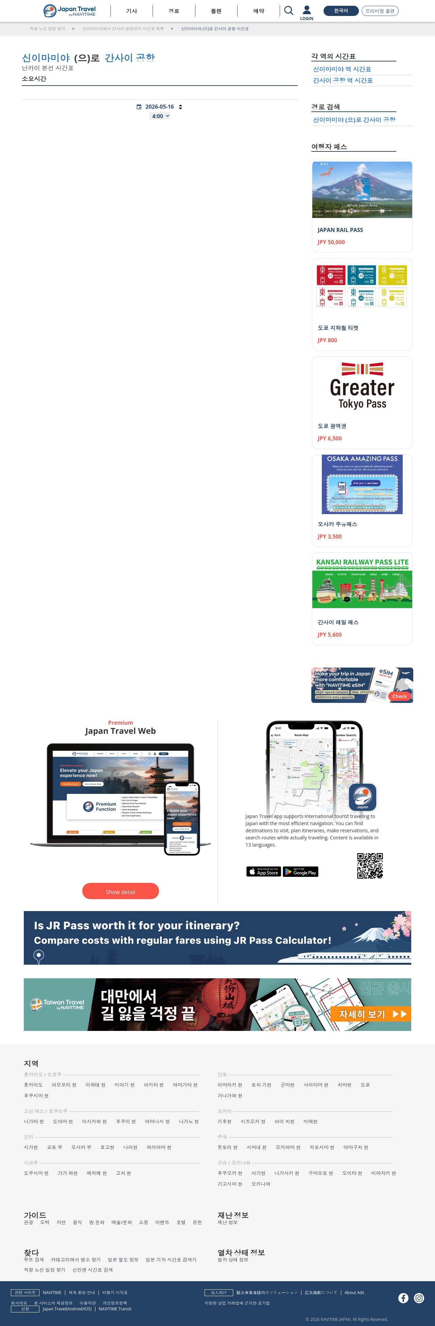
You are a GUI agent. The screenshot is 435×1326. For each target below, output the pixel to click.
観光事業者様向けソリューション (267, 1292)
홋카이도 (33, 1085)
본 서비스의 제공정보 (53, 1303)
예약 (258, 11)
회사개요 (19, 1303)
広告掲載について (321, 1292)
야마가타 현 (185, 1085)
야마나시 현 (157, 1121)
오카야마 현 (288, 1147)
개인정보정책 (115, 1303)
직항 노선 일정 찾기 (45, 1270)
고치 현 (124, 1173)
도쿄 (365, 1085)
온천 (197, 1222)
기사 (131, 11)
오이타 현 (352, 1173)
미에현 (310, 1121)
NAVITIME (52, 1292)
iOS (87, 1309)
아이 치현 (285, 1121)
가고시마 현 (230, 1184)
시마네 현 (257, 1147)
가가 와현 (68, 1173)
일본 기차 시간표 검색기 (171, 1259)
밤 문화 (97, 1222)
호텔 (181, 1222)
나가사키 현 (287, 1173)
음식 (77, 1222)
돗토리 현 (228, 1147)
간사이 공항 (130, 58)
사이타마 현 (316, 1085)
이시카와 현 (94, 1121)
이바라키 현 (230, 1085)
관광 (28, 1222)
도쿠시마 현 (36, 1173)
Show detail (120, 892)
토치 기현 (261, 1085)
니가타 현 (34, 1121)
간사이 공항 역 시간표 (343, 80)
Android (75, 1309)
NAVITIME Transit (115, 1309)
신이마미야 (45, 58)
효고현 (107, 1147)
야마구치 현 (356, 1147)
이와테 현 (96, 1085)
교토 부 (55, 1147)
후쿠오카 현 (230, 1173)
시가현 (31, 1147)
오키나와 (261, 1184)
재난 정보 (228, 1222)
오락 (45, 1222)
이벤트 (162, 1222)
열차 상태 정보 (233, 1259)
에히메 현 (97, 1173)
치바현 (344, 1085)
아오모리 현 (64, 1085)
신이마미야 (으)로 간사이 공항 (354, 120)
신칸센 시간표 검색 (92, 1270)
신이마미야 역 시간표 (342, 69)
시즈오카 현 (253, 1121)
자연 (61, 1222)
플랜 (216, 11)
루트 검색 (34, 1259)
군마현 (287, 1085)
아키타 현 (154, 1085)
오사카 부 (81, 1147)
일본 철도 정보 (123, 1259)
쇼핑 (144, 1222)
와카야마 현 (159, 1147)
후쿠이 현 (126, 1121)
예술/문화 (121, 1222)
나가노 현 (189, 1121)
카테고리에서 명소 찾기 (76, 1259)
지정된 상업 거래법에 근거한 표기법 (237, 1303)
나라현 (130, 1147)
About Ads (354, 1292)
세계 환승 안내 (82, 1292)
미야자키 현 (384, 1173)
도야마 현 (63, 1121)
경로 (174, 11)
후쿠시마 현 (36, 1095)
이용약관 (88, 1303)
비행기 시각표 (115, 1292)
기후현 (225, 1121)
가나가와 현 (230, 1095)
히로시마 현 (322, 1147)
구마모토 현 (320, 1173)
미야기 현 (125, 1085)
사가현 (258, 1173)
